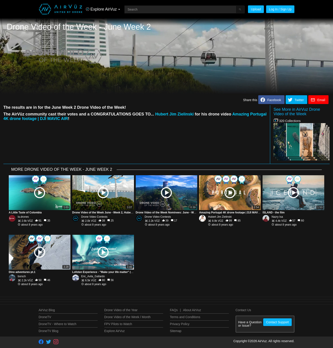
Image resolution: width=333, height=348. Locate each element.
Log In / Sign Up (280, 9)
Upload (256, 9)
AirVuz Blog (47, 310)
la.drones (23, 216)
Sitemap (175, 331)
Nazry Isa (277, 216)
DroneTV (45, 317)
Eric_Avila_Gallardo (93, 276)
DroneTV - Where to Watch (57, 324)
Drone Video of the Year (121, 310)
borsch (22, 276)
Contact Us (243, 310)
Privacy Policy (179, 324)
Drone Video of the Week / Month (127, 317)
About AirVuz (192, 310)
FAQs (174, 310)
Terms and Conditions (185, 317)
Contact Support (277, 322)
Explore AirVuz (114, 331)
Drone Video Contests (94, 216)
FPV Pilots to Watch (118, 324)
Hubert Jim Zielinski (174, 114)
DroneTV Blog (48, 331)
